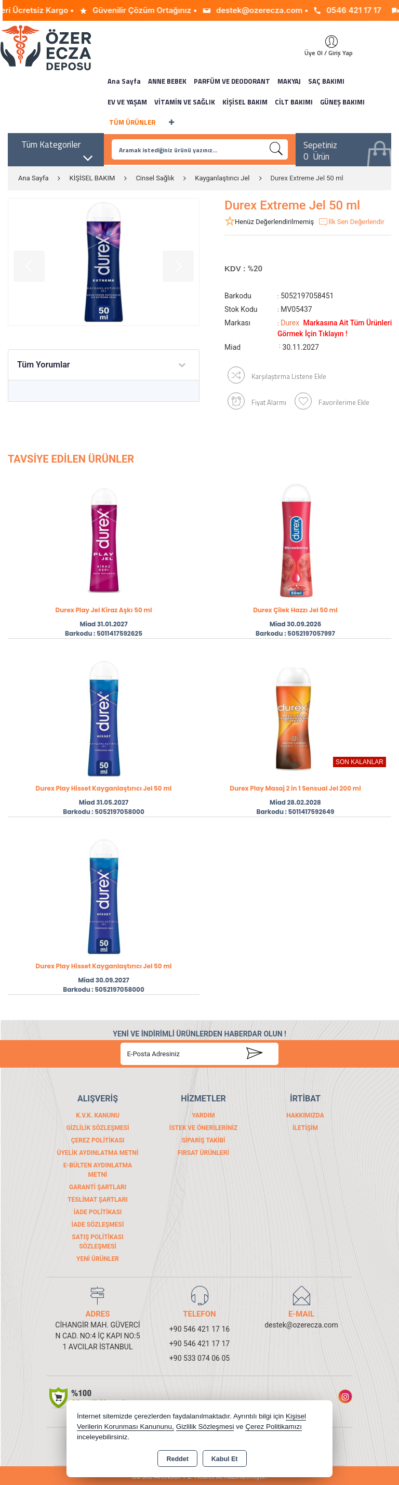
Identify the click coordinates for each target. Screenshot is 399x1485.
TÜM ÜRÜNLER (132, 122)
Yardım (203, 1113)
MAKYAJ (289, 81)
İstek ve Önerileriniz (203, 1125)
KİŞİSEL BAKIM (245, 102)
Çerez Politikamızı (273, 1426)
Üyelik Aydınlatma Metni (97, 1150)
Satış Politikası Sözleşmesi (97, 1239)
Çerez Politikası (98, 1138)
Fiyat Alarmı (253, 396)
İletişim (305, 1125)
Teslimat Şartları (98, 1197)
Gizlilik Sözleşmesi (97, 1125)
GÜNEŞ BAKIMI (342, 102)
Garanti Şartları (97, 1185)
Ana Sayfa (124, 81)
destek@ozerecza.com (301, 1323)
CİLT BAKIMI (294, 102)
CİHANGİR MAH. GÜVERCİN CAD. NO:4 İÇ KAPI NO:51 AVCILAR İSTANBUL (97, 1334)
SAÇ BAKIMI (326, 81)
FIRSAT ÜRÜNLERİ (203, 1150)
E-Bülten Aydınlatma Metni (97, 1168)
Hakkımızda (305, 1113)
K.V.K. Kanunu (97, 1113)
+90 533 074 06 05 (199, 1356)
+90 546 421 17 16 (199, 1327)
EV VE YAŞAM (127, 102)
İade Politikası (98, 1210)
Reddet (177, 1459)
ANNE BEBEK (167, 81)
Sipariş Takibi (203, 1138)
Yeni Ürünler (97, 1256)
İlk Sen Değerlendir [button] (351, 222)
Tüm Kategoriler (57, 147)
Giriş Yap (326, 41)
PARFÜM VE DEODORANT (232, 81)
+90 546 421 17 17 (199, 1341)
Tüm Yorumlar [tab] (43, 365)
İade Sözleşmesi (98, 1222)
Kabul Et (224, 1459)
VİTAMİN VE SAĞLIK (184, 102)
